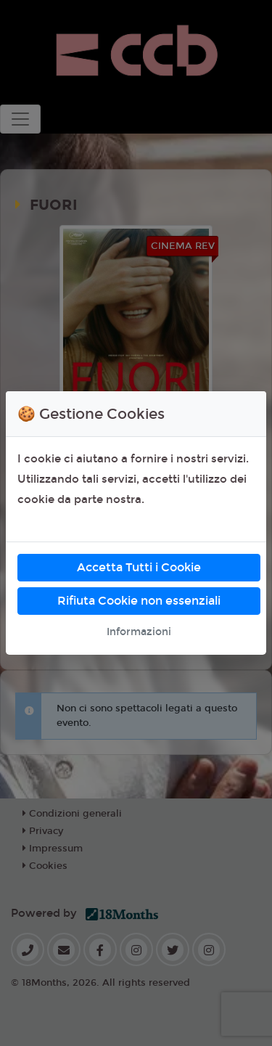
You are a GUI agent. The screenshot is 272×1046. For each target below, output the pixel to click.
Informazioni (139, 632)
